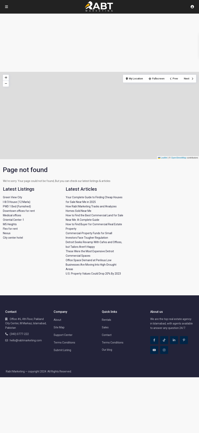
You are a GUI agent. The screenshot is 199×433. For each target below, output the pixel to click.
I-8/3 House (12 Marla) (16, 201)
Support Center (63, 334)
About (57, 319)
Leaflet (162, 158)
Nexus (6, 233)
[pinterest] (184, 340)
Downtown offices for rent (19, 210)
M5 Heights (10, 224)
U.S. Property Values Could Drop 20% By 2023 (93, 273)
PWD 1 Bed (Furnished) (17, 206)
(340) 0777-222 (19, 334)
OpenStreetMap (178, 158)
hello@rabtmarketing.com (26, 340)
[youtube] (154, 350)
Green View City (12, 197)
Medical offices (12, 215)
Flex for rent (10, 228)
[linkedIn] (174, 340)
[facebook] (154, 340)
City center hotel (13, 237)
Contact (107, 334)
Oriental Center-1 (13, 219)
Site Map (59, 327)
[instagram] (164, 350)
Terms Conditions (64, 342)
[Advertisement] (99, 43)
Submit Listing (62, 350)
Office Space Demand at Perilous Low (89, 260)
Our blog (107, 349)
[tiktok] (164, 340)
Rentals (106, 319)
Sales (105, 327)
